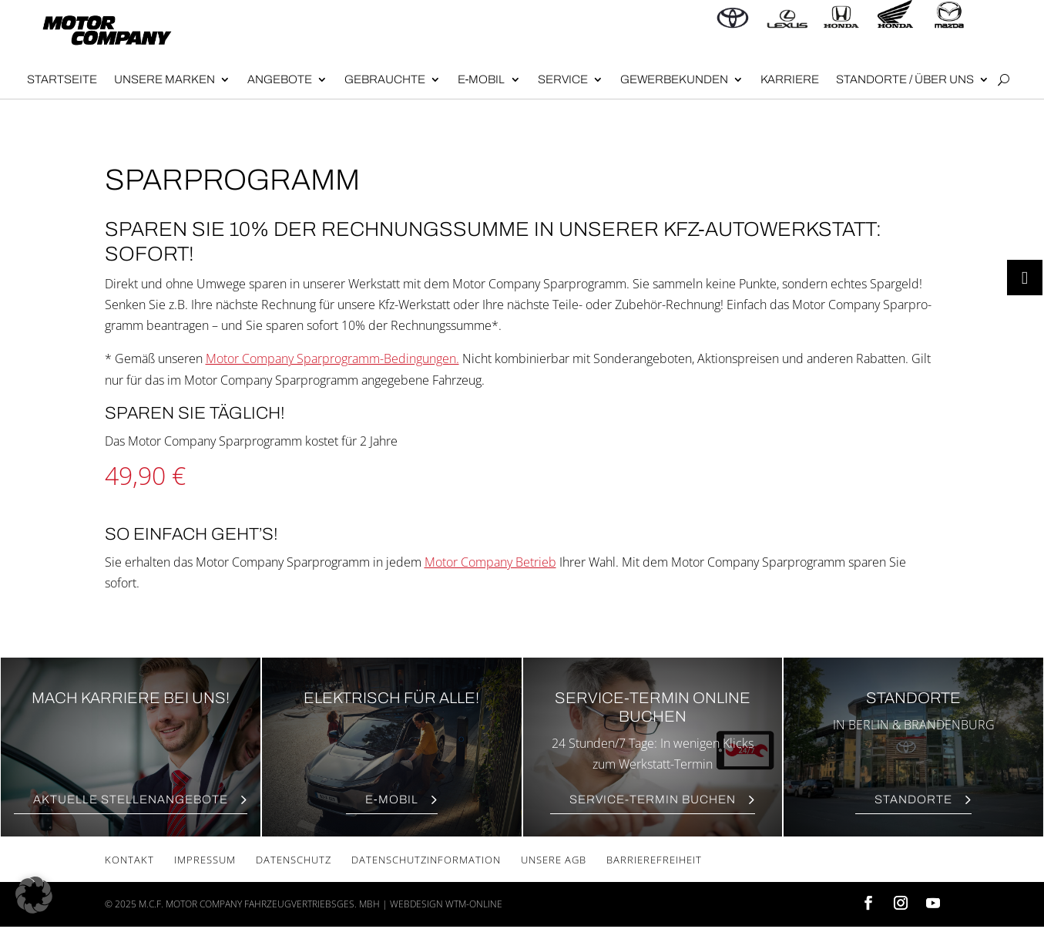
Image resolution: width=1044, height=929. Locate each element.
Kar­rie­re (789, 79)
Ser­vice (563, 79)
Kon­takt (129, 860)
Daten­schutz (293, 860)
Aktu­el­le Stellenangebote (130, 799)
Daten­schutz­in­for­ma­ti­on (426, 860)
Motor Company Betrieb (490, 562)
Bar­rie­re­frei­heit (654, 860)
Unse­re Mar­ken (164, 79)
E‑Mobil (481, 79)
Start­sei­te (62, 79)
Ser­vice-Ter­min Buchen (652, 799)
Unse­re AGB (553, 860)
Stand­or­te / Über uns (905, 79)
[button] (34, 895)
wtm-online (473, 903)
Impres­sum (205, 860)
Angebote (279, 79)
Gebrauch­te (384, 79)
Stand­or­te (913, 799)
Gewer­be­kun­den (674, 79)
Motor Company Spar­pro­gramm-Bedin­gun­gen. (332, 358)
